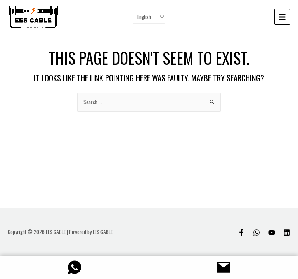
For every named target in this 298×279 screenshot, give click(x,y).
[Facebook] (241, 232)
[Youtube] (271, 232)
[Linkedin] (286, 232)
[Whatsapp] (256, 232)
